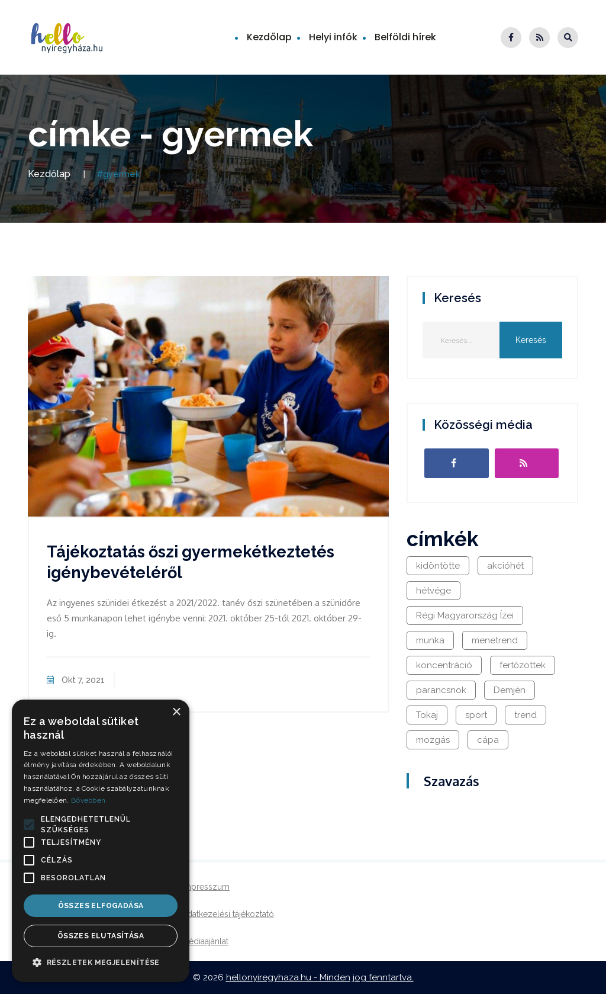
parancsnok (441, 690)
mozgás (433, 740)
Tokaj (427, 715)
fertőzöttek (522, 665)
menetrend (495, 640)
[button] (29, 824)
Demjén (510, 690)
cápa (488, 740)
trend (525, 715)
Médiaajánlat (205, 941)
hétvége (433, 590)
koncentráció (444, 665)
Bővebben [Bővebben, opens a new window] (88, 800)
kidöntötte (438, 565)
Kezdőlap (269, 37)
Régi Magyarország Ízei (465, 615)
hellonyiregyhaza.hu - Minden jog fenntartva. (320, 977)
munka (430, 640)
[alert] (100, 841)
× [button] (176, 712)
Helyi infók (333, 37)
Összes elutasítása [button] (100, 936)
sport (476, 715)
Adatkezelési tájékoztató (228, 914)
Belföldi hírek (405, 37)
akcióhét (505, 565)
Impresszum (206, 887)
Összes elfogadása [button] (101, 906)
